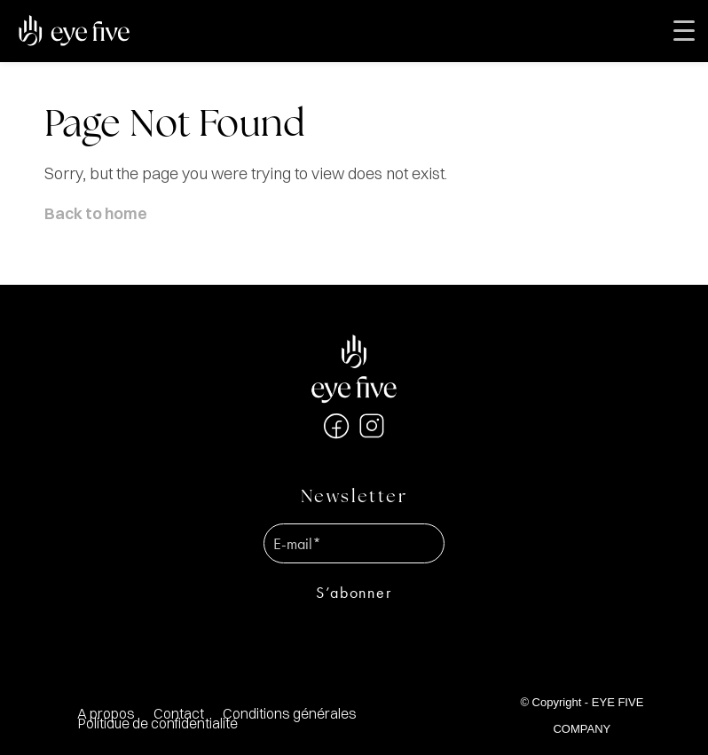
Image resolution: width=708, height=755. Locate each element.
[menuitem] (289, 714)
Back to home (95, 213)
